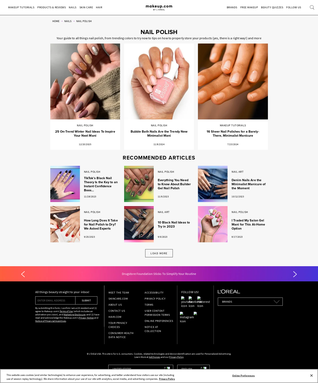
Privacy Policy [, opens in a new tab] (167, 379)
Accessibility (154, 292)
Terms (149, 304)
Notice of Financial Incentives (50, 320)
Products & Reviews (51, 7)
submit (86, 300)
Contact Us (117, 311)
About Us (115, 304)
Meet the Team (119, 292)
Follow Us (293, 7)
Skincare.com (118, 298)
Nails (72, 7)
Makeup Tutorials (21, 7)
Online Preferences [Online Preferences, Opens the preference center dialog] (243, 375)
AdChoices (154, 357)
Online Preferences (159, 321)
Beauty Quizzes (272, 7)
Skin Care (86, 7)
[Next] (295, 274)
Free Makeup (249, 7)
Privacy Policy (155, 298)
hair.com (115, 317)
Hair (99, 7)
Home (55, 21)
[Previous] (23, 274)
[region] (159, 376)
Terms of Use (66, 311)
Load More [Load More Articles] (159, 253)
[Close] (311, 375)
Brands (232, 7)
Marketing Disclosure (74, 314)
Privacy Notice (86, 317)
